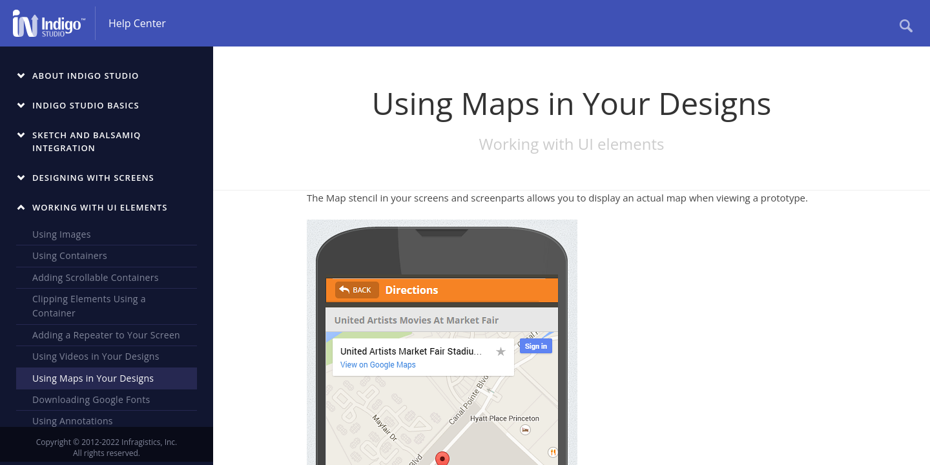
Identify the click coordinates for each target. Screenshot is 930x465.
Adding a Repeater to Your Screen (106, 335)
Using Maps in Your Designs (93, 378)
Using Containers (69, 255)
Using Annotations (72, 421)
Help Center (137, 23)
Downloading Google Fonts (91, 399)
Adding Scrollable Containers (95, 277)
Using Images (61, 234)
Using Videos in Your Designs (96, 356)
